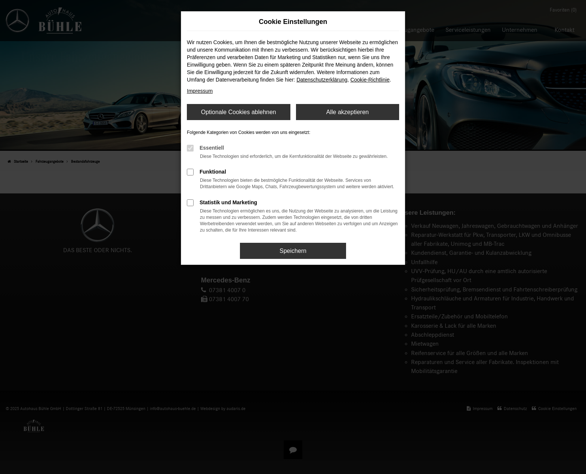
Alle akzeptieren (347, 112)
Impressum (200, 91)
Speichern (293, 251)
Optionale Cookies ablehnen (238, 112)
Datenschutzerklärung (321, 80)
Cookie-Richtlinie (369, 80)
